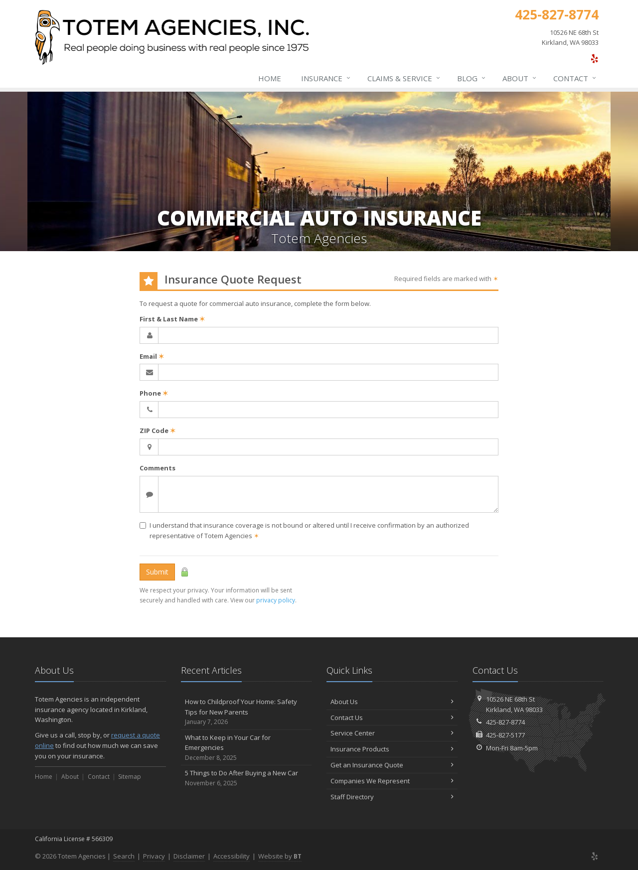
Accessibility (231, 856)
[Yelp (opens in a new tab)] (594, 58)
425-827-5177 (505, 734)
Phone (154, 393)
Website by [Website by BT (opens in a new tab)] (280, 856)
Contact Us (392, 717)
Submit (157, 572)
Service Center (392, 732)
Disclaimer (189, 856)
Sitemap (129, 776)
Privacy (154, 856)
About (519, 78)
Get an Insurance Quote (392, 764)
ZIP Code (157, 430)
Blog (471, 78)
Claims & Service (404, 78)
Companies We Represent (392, 780)
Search (124, 856)
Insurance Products (392, 748)
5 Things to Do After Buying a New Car (246, 778)
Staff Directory (392, 796)
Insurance (326, 78)
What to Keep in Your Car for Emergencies (246, 748)
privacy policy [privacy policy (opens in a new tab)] (275, 600)
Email (152, 356)
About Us (392, 701)
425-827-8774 (505, 722)
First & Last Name (172, 318)
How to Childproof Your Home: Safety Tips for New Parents (246, 712)
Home (269, 78)
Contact (575, 78)
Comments (157, 467)
